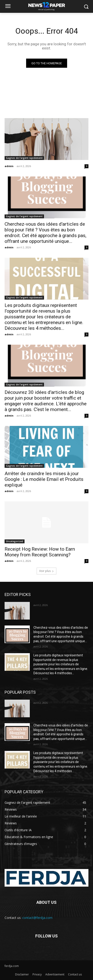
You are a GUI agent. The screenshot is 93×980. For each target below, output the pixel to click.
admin (9, 166)
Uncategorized (14, 541)
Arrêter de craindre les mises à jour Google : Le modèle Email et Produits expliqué (44, 479)
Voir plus (46, 571)
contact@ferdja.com (37, 917)
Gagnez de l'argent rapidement (24, 158)
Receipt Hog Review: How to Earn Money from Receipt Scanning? (40, 552)
